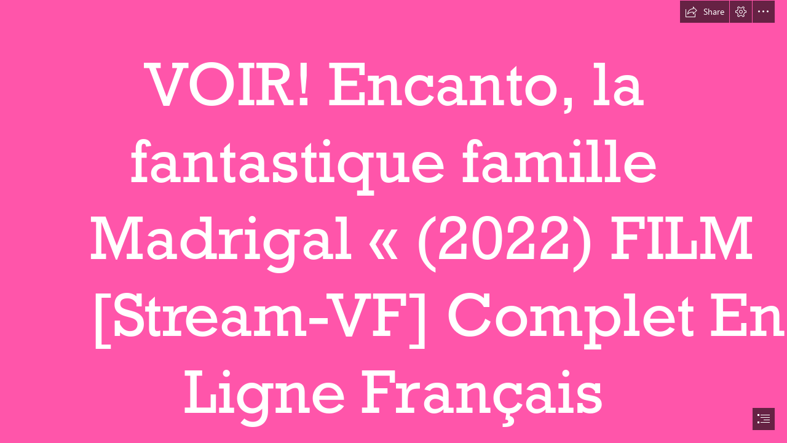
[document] (393, 221)
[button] (704, 12)
